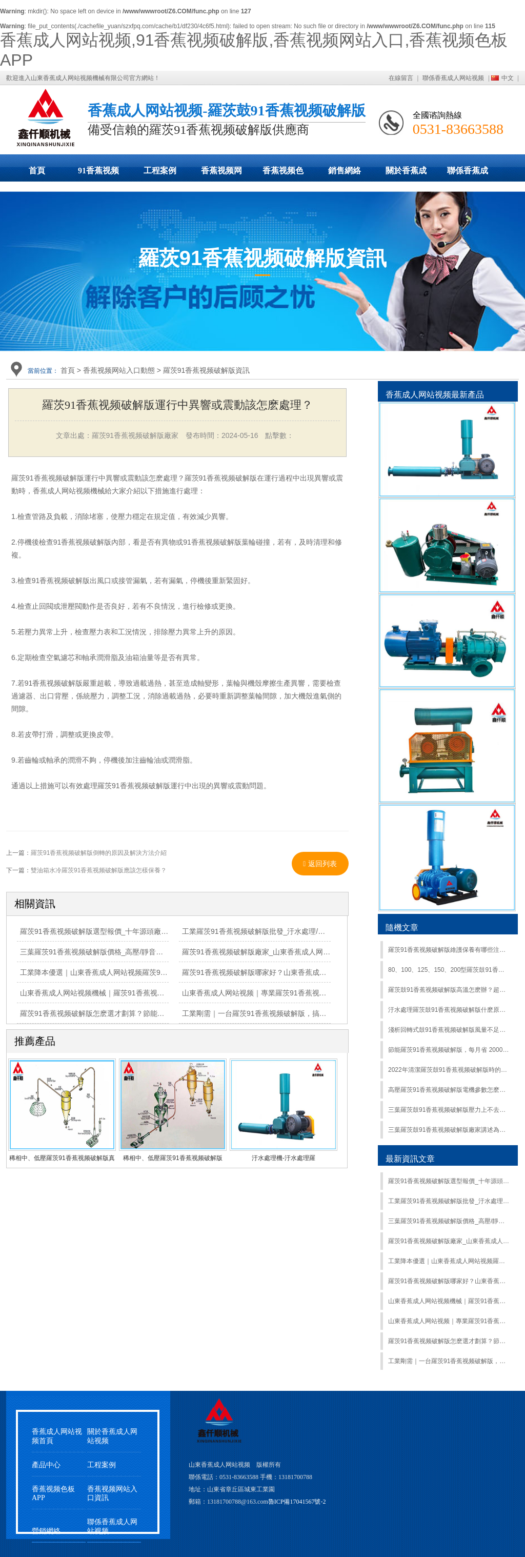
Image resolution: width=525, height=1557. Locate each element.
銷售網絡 (344, 170)
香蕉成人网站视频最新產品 (435, 394)
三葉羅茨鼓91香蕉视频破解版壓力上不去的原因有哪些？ (449, 1109)
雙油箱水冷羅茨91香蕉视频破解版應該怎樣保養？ (99, 870)
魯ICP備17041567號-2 (297, 1501)
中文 (507, 78)
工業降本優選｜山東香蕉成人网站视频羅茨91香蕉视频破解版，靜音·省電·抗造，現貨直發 (162, 972)
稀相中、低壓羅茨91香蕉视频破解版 (172, 1158)
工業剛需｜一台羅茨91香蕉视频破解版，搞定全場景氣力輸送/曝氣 (287, 1013)
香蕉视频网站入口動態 (221, 174)
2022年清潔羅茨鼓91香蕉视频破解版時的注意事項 (449, 1069)
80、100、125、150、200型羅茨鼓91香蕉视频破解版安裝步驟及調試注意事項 (449, 969)
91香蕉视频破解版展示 (98, 174)
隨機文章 (402, 927)
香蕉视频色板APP (283, 174)
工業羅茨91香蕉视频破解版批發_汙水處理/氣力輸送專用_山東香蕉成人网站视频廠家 (316, 931)
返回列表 (320, 864)
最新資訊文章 (410, 1158)
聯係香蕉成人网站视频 (453, 78)
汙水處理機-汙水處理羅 (283, 1158)
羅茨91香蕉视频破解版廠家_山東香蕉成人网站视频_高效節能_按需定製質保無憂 (310, 952)
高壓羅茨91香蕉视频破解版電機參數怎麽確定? (449, 1089)
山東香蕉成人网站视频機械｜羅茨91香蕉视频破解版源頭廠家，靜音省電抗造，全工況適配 (164, 993)
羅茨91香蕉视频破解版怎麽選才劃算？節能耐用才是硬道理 (114, 1013)
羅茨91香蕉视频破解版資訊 (206, 370)
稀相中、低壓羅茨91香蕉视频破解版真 (61, 1158)
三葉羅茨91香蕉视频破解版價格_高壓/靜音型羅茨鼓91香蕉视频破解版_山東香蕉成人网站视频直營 (449, 1221)
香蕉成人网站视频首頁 (57, 1436)
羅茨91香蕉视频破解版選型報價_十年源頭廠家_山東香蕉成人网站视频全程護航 (146, 931)
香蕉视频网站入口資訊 (112, 1493)
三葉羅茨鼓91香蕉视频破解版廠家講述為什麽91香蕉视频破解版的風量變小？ (449, 1129)
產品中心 (46, 1465)
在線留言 (401, 78)
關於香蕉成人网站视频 (406, 174)
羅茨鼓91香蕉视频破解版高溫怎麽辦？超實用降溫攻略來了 (449, 989)
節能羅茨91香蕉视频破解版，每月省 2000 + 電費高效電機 (449, 1049)
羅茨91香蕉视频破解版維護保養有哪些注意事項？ (449, 949)
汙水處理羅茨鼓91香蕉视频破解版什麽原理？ (449, 1009)
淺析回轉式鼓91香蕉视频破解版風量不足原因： (449, 1029)
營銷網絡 (46, 1531)
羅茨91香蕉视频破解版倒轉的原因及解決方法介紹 (99, 852)
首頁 (37, 170)
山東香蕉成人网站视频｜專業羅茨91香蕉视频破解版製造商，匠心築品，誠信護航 (311, 993)
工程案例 (160, 170)
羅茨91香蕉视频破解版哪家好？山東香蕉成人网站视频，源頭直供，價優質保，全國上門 (322, 972)
